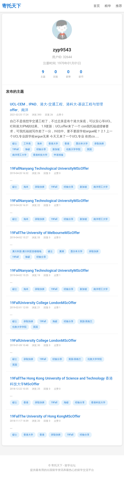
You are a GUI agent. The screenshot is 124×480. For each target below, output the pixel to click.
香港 (67, 143)
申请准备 (58, 154)
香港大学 (53, 143)
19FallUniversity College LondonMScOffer (43, 303)
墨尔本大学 (82, 143)
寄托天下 (11, 6)
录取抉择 (99, 143)
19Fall (15, 149)
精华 (108, 6)
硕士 (14, 143)
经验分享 (41, 149)
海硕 (27, 149)
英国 (89, 149)
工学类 (27, 143)
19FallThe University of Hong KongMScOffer (45, 416)
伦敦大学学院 (73, 149)
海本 (39, 143)
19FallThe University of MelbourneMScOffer (45, 233)
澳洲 (61, 251)
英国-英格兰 (86, 321)
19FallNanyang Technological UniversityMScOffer (49, 168)
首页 (96, 6)
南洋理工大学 (19, 154)
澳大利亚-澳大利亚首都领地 (26, 251)
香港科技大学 (40, 154)
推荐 (119, 6)
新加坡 (56, 149)
